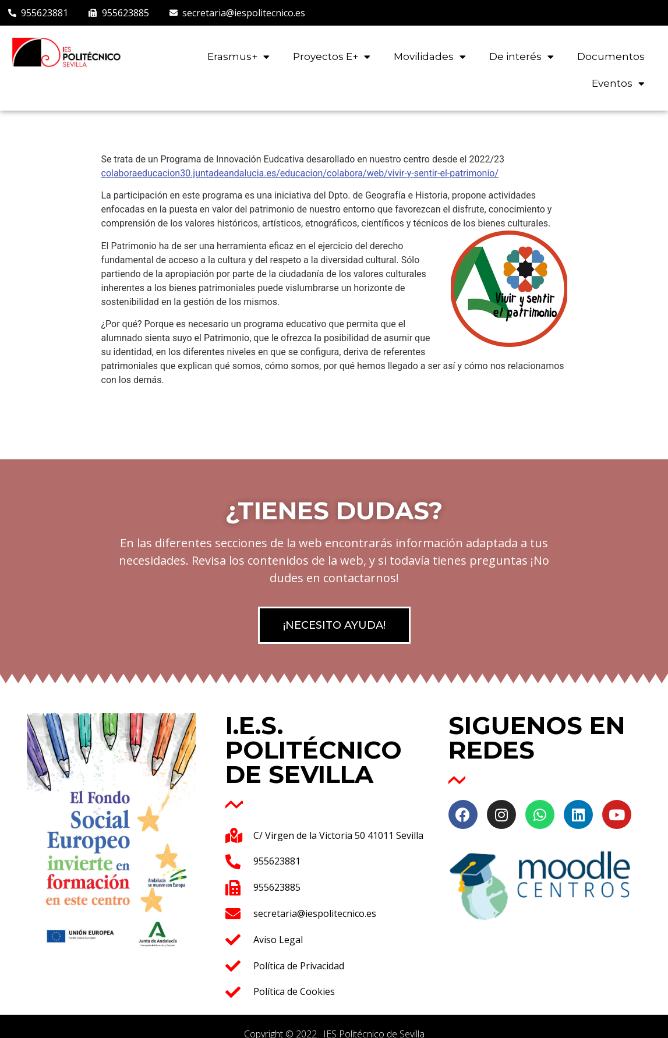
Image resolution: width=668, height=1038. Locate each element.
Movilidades (430, 57)
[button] (334, 625)
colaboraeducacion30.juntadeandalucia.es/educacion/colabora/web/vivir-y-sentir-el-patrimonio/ (300, 173)
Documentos (611, 56)
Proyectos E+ (331, 57)
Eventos (618, 83)
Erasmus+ (238, 57)
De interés (521, 57)
